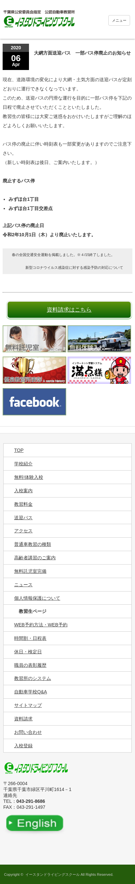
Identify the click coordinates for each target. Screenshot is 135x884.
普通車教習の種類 (32, 544)
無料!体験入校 (28, 477)
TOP (19, 450)
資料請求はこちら (69, 310)
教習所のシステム (32, 678)
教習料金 (23, 504)
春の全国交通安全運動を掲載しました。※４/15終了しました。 (63, 255)
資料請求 (23, 718)
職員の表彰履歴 (30, 665)
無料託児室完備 (30, 571)
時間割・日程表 (30, 638)
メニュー (119, 20)
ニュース (23, 584)
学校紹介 (23, 463)
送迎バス (23, 517)
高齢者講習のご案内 (35, 557)
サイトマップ (28, 705)
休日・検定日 (28, 651)
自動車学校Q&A (30, 691)
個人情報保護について (37, 598)
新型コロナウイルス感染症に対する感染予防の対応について (74, 267)
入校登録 (23, 745)
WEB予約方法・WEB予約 (41, 624)
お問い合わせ (28, 732)
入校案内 (23, 490)
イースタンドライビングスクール (52, 874)
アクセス (23, 530)
